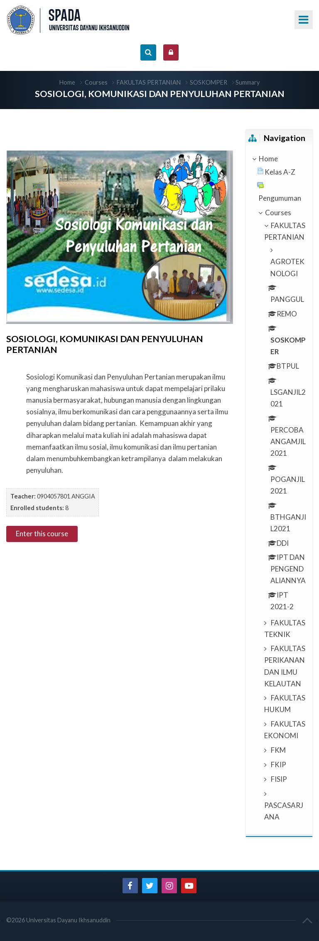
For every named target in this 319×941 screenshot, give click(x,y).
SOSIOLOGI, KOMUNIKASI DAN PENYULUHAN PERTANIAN (160, 93)
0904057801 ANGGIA (66, 496)
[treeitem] (279, 159)
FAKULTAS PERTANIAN (149, 82)
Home (67, 82)
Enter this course (42, 533)
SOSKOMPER (208, 82)
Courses (96, 82)
